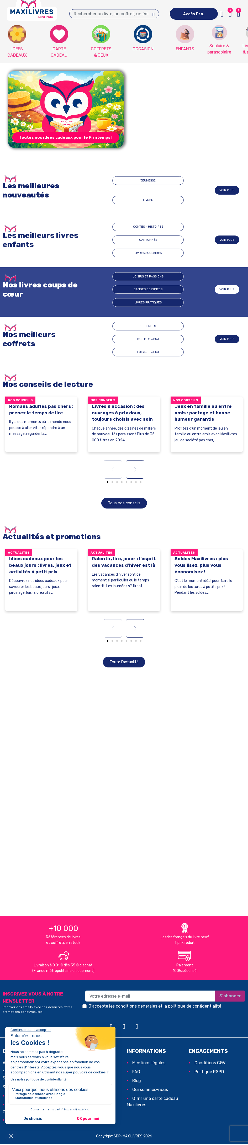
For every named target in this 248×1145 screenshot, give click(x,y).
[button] (65, 137)
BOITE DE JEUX (150, 339)
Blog (136, 1081)
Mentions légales (148, 1063)
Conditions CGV (209, 1063)
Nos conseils (20, 400)
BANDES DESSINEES (151, 289)
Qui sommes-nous (150, 1090)
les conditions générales (133, 1006)
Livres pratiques (185, 289)
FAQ (136, 1072)
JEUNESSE (131, 190)
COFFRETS (114, 339)
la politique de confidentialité (192, 1006)
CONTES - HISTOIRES (117, 240)
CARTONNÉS (148, 240)
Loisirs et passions (117, 289)
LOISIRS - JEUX (184, 339)
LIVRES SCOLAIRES (185, 240)
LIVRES (165, 190)
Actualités (19, 553)
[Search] (153, 14)
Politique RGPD (209, 1072)
